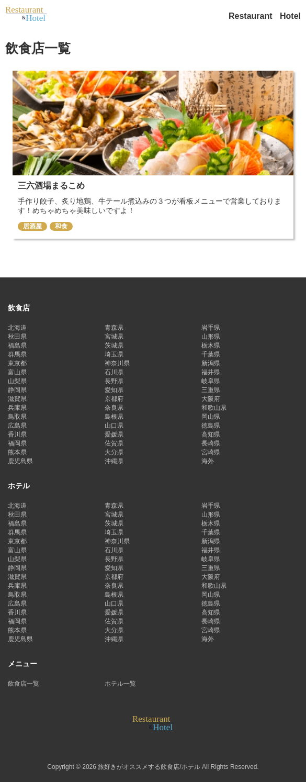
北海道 (17, 327)
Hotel (290, 16)
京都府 (114, 399)
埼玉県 (114, 354)
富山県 (17, 372)
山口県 (114, 425)
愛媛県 (114, 434)
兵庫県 (17, 407)
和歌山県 (213, 407)
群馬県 (17, 354)
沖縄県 (114, 461)
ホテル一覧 (120, 683)
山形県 (210, 336)
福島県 (17, 345)
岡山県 (210, 416)
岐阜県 (210, 381)
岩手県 (210, 327)
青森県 (114, 327)
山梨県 (17, 381)
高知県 (210, 434)
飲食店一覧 (23, 683)
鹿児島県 (20, 461)
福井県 (210, 372)
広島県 (17, 425)
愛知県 (114, 390)
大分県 (114, 452)
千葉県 (210, 354)
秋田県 (17, 336)
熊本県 (17, 452)
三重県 (210, 390)
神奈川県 (117, 363)
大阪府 (210, 399)
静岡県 (17, 390)
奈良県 (114, 407)
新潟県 (210, 363)
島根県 (114, 416)
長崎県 (210, 443)
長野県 (114, 381)
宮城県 (114, 336)
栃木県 (210, 345)
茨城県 (114, 345)
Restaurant (252, 16)
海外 (207, 461)
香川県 (17, 434)
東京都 (17, 363)
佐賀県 (114, 443)
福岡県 (17, 443)
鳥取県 (17, 416)
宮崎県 (210, 452)
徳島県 (210, 425)
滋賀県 (17, 399)
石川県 (114, 372)
